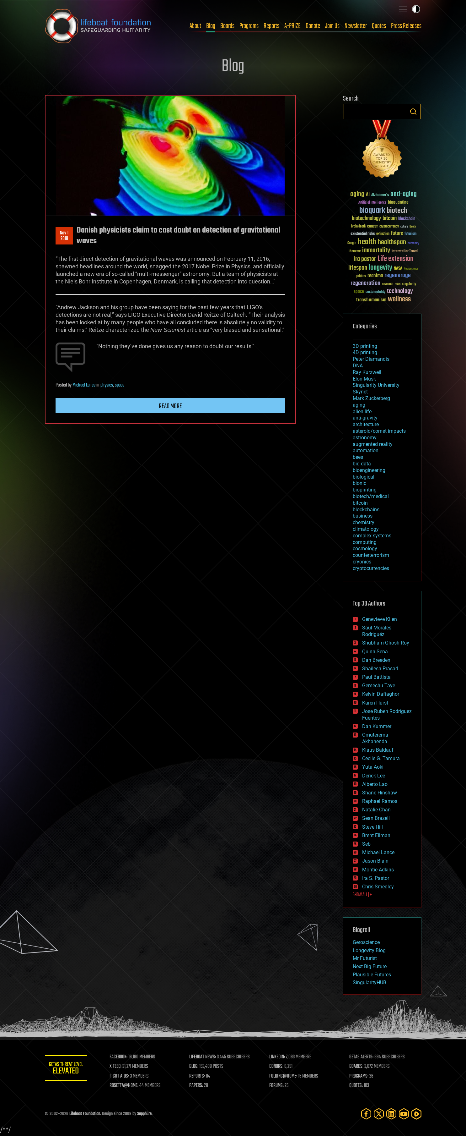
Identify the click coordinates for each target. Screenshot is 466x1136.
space (119, 385)
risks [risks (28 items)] (397, 284)
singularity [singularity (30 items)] (409, 284)
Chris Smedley (378, 887)
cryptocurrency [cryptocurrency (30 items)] (389, 227)
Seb (366, 844)
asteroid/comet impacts (379, 431)
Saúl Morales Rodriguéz (376, 631)
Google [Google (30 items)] (351, 243)
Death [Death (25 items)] (413, 226)
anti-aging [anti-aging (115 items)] (403, 194)
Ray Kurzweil (367, 372)
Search (413, 111)
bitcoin (360, 503)
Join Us (332, 26)
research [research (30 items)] (387, 284)
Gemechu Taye (378, 686)
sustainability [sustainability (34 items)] (375, 292)
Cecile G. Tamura (381, 758)
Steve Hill (372, 827)
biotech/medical (371, 496)
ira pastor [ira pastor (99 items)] (365, 259)
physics (106, 385)
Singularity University (376, 385)
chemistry (363, 522)
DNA (358, 366)
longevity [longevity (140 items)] (380, 268)
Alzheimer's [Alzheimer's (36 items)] (380, 195)
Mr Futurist (365, 958)
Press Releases (406, 26)
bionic (359, 483)
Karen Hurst (375, 703)
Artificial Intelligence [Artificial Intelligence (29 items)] (372, 203)
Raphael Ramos (379, 801)
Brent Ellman (376, 835)
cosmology (365, 549)
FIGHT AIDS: (121, 1076)
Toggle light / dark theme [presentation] (416, 9)
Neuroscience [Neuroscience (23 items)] (411, 269)
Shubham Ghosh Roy (385, 643)
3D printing (365, 346)
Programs (249, 26)
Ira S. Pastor (375, 878)
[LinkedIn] (391, 1113)
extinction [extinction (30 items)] (382, 234)
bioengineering (369, 470)
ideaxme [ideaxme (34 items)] (355, 252)
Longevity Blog (369, 950)
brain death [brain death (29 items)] (358, 227)
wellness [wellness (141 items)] (399, 299)
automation (365, 450)
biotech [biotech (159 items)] (397, 210)
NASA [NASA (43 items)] (398, 268)
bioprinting (365, 490)
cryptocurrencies (371, 568)
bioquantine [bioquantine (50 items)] (398, 202)
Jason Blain (375, 861)
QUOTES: (356, 1086)
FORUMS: (277, 1086)
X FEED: (117, 1066)
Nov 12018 (64, 236)
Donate (313, 26)
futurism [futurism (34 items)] (410, 234)
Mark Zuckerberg (371, 398)
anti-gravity (365, 418)
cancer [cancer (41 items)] (372, 226)
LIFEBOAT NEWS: (204, 1057)
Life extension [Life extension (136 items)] (395, 259)
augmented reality (373, 444)
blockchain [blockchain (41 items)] (406, 219)
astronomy (365, 438)
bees (358, 457)
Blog (210, 26)
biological (363, 477)
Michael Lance (83, 385)
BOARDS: (357, 1066)
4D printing (365, 352)
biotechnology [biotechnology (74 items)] (366, 218)
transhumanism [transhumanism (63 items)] (371, 300)
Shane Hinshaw (379, 793)
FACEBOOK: (120, 1057)
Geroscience (366, 942)
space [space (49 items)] (359, 291)
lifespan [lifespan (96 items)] (357, 268)
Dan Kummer (376, 726)
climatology (366, 529)
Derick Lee (373, 776)
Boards (227, 26)
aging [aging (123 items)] (357, 194)
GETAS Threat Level (67, 1069)
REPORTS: (198, 1076)
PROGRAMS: (359, 1076)
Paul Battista (376, 677)
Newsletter (356, 26)
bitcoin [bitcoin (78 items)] (390, 218)
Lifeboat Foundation (84, 1113)
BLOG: (195, 1066)
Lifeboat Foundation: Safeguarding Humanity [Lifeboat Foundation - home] (98, 26)
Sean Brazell (376, 818)
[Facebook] (366, 1113)
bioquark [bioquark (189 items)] (372, 210)
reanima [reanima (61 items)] (375, 276)
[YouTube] (404, 1113)
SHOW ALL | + (362, 895)
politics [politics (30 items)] (361, 276)
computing (365, 542)
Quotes (379, 26)
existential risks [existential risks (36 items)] (363, 234)
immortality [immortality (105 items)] (376, 250)
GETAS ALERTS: (362, 1057)
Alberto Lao (375, 784)
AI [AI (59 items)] (368, 195)
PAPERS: (198, 1086)
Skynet (360, 392)
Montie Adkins (378, 870)
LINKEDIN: (278, 1057)
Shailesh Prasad (380, 669)
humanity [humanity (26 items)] (413, 243)
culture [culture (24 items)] (404, 226)
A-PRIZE (292, 26)
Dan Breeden (376, 660)
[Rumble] (416, 1113)
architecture (366, 424)
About (195, 26)
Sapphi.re (144, 1113)
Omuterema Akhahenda (375, 738)
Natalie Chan (376, 810)
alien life (362, 411)
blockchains (366, 510)
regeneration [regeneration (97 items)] (365, 283)
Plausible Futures (372, 975)
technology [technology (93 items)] (400, 291)
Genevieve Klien (379, 619)
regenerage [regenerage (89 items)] (397, 275)
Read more (170, 406)
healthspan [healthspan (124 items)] (392, 242)
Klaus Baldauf (378, 750)
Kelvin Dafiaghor (380, 694)
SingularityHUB (369, 982)
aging (359, 405)
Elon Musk (364, 379)
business (362, 516)
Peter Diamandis (371, 359)
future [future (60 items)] (397, 233)
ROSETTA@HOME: (125, 1086)
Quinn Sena (375, 652)
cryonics (362, 562)
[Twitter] (379, 1113)
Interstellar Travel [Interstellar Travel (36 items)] (405, 251)
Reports (271, 26)
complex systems (372, 536)
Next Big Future (370, 966)
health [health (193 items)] (367, 242)
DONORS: (277, 1066)
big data (362, 464)
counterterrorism (371, 555)
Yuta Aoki (372, 767)
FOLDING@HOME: (284, 1076)
